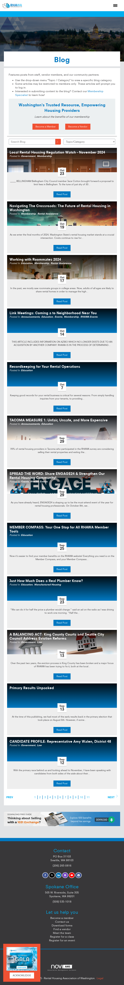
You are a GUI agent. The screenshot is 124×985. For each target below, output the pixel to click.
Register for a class (62, 936)
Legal (100, 978)
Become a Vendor (77, 126)
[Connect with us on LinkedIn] (59, 875)
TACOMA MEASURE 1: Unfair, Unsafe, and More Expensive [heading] (59, 420)
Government (28, 156)
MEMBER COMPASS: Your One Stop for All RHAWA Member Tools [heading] (59, 529)
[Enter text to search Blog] (32, 142)
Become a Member (46, 126)
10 (81, 797)
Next (113, 797)
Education (27, 263)
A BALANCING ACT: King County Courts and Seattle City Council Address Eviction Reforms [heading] (57, 636)
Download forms (62, 925)
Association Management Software (62, 968)
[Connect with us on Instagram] (65, 875)
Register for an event (62, 940)
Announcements (30, 316)
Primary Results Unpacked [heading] (32, 688)
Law (39, 642)
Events (58, 316)
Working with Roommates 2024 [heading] (35, 259)
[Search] (58, 142)
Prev (9, 797)
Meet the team (62, 933)
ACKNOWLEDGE (22, 975)
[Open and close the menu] (71, 5)
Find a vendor (62, 929)
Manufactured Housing (47, 584)
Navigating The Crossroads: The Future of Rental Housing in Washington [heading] (60, 208)
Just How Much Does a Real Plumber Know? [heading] (46, 581)
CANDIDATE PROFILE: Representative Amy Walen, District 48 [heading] (60, 741)
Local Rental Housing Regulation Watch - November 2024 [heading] (57, 152)
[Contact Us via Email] (78, 875)
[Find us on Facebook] (45, 875)
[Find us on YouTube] (72, 875)
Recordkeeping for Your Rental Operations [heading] (45, 367)
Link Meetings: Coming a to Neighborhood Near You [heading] (53, 313)
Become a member (62, 918)
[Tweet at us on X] (52, 875)
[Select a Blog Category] (89, 142)
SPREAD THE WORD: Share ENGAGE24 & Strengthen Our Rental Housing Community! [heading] (57, 476)
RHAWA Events (89, 316)
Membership (44, 156)
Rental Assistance (47, 213)
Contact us (62, 921)
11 (88, 797)
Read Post (62, 194)
